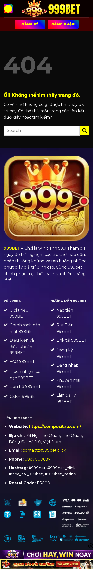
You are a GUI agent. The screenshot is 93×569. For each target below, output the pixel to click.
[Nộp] (84, 130)
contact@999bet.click (44, 450)
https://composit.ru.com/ (55, 426)
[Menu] (8, 9)
